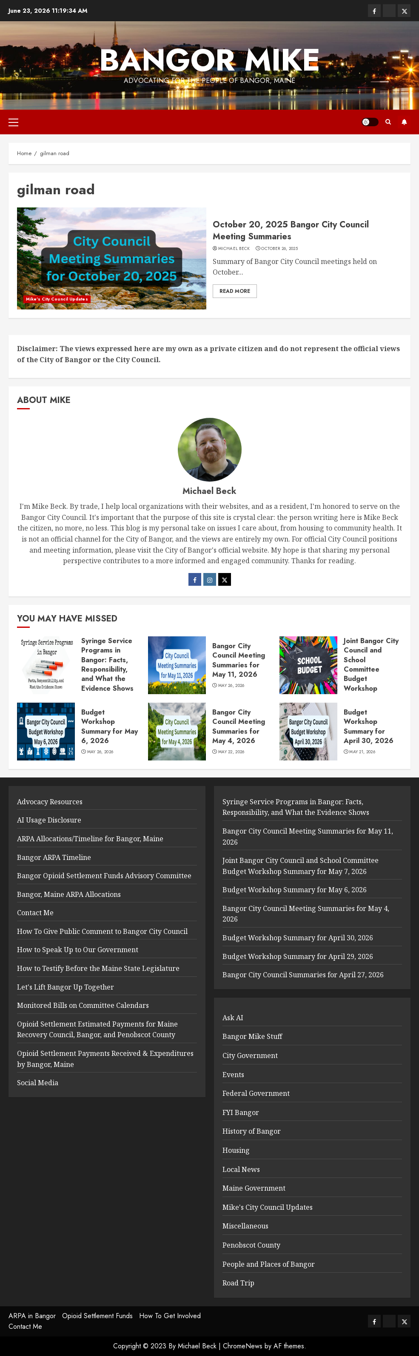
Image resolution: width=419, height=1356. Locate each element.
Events (233, 1074)
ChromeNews (242, 1346)
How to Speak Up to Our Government (77, 949)
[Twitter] (224, 579)
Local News (241, 1169)
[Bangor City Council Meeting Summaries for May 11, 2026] (177, 665)
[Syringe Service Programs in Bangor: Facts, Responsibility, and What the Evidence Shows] (46, 665)
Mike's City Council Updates (57, 299)
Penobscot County (251, 1245)
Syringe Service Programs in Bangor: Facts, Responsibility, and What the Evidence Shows (107, 664)
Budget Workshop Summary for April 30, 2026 (368, 726)
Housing (236, 1150)
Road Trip (238, 1283)
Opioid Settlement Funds (97, 1316)
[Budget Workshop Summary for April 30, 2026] (308, 731)
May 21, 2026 (362, 752)
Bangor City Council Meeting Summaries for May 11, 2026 (238, 660)
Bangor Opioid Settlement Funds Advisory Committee (104, 875)
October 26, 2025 (279, 249)
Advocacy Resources (50, 801)
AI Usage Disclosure (49, 820)
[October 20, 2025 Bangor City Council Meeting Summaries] (111, 258)
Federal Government (256, 1093)
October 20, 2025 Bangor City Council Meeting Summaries (291, 230)
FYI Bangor (240, 1112)
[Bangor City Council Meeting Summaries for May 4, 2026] (177, 731)
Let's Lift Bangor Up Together (65, 987)
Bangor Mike (209, 60)
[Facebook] (194, 579)
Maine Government (253, 1188)
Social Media (37, 1082)
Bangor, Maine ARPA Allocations (69, 894)
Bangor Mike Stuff (252, 1036)
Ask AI (232, 1017)
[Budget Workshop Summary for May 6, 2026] (46, 731)
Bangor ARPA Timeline (54, 857)
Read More (234, 291)
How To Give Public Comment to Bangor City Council (102, 931)
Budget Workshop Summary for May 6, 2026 (109, 726)
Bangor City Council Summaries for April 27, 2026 (303, 974)
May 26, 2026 (231, 686)
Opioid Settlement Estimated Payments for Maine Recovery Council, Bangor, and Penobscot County (97, 1029)
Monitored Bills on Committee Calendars (83, 1005)
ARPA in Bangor (32, 1316)
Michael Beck (234, 249)
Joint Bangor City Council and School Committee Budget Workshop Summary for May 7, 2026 (372, 674)
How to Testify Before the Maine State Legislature (98, 968)
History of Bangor (251, 1131)
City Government (250, 1055)
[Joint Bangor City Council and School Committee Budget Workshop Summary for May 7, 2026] (308, 665)
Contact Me (35, 912)
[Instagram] (209, 579)
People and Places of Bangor (268, 1264)
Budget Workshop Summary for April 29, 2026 (297, 956)
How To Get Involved (170, 1316)
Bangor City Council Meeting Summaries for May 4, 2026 (238, 726)
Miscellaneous (245, 1226)
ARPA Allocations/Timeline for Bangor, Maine (90, 838)
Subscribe (404, 122)
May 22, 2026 (231, 752)
